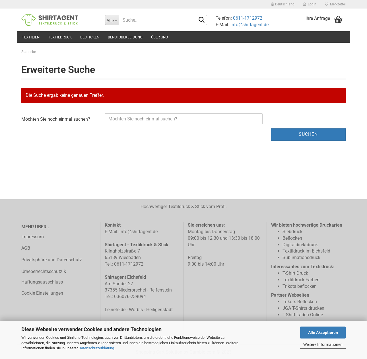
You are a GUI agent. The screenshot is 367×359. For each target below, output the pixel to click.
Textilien (31, 37)
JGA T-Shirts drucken (303, 308)
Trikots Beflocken (300, 301)
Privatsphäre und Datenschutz (51, 259)
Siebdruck (292, 231)
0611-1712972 (247, 18)
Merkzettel (335, 4)
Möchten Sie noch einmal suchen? (55, 119)
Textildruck (60, 37)
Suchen (308, 134)
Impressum (32, 236)
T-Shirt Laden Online (303, 314)
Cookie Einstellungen (42, 293)
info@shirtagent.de (249, 24)
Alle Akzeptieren (323, 332)
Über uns (159, 37)
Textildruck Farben (301, 279)
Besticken (89, 37)
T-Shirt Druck (295, 273)
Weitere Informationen (323, 344)
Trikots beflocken (300, 286)
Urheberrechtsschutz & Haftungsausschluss (43, 277)
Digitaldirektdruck (300, 244)
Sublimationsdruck (301, 257)
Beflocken (292, 238)
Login (309, 4)
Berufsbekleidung (125, 37)
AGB (25, 248)
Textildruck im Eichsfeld (306, 251)
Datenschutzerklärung (96, 348)
